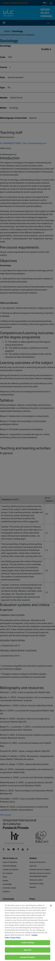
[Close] (51, 908)
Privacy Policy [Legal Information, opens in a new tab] (15, 940)
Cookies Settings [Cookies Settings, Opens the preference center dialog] (27, 945)
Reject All (27, 952)
